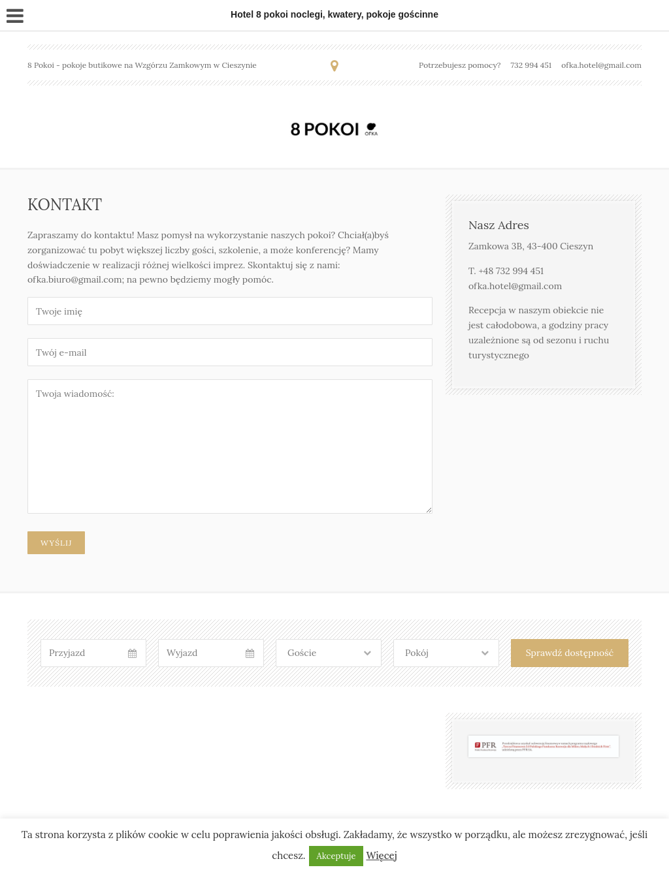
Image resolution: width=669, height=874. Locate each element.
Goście (301, 653)
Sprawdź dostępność (569, 653)
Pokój (417, 653)
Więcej (381, 855)
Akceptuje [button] (336, 856)
